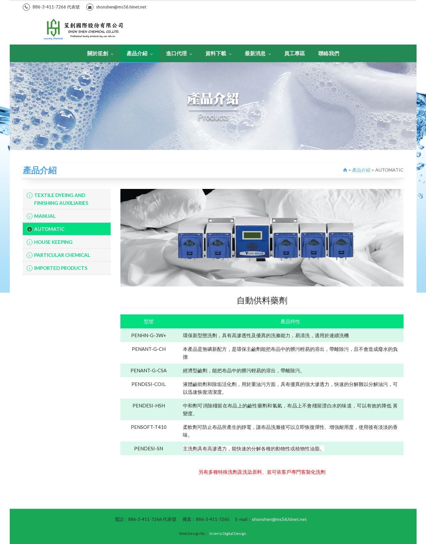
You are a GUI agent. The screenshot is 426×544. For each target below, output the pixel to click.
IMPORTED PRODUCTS (57, 268)
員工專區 (294, 53)
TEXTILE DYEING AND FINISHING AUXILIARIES (57, 199)
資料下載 (218, 53)
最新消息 (258, 53)
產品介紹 (140, 53)
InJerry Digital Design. (228, 533)
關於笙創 (100, 53)
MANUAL (41, 216)
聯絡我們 (328, 53)
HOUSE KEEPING (50, 242)
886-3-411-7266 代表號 (51, 7)
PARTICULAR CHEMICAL (58, 255)
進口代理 (179, 53)
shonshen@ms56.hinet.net (116, 7)
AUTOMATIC (45, 229)
